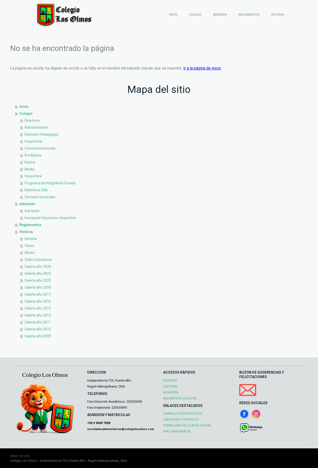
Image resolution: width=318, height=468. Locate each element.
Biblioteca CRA (36, 190)
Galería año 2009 (38, 336)
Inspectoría (33, 141)
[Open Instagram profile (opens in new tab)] (256, 414)
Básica (30, 162)
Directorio (32, 120)
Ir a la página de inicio (202, 68)
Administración (36, 127)
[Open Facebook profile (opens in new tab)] (244, 414)
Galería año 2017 (38, 294)
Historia (277, 14)
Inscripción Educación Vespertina (50, 218)
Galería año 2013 (38, 315)
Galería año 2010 (38, 329)
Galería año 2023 (38, 273)
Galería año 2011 (38, 322)
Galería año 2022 (38, 280)
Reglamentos (248, 14)
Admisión (220, 14)
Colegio (195, 14)
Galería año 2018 (38, 287)
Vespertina (33, 176)
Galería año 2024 (38, 267)
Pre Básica (33, 155)
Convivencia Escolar (40, 148)
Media (29, 169)
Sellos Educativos (38, 260)
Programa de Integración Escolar (50, 183)
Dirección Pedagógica (41, 134)
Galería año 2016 (38, 301)
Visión (29, 246)
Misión (30, 253)
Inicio (173, 14)
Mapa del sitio (20, 456)
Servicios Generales (40, 197)
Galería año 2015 (38, 308)
